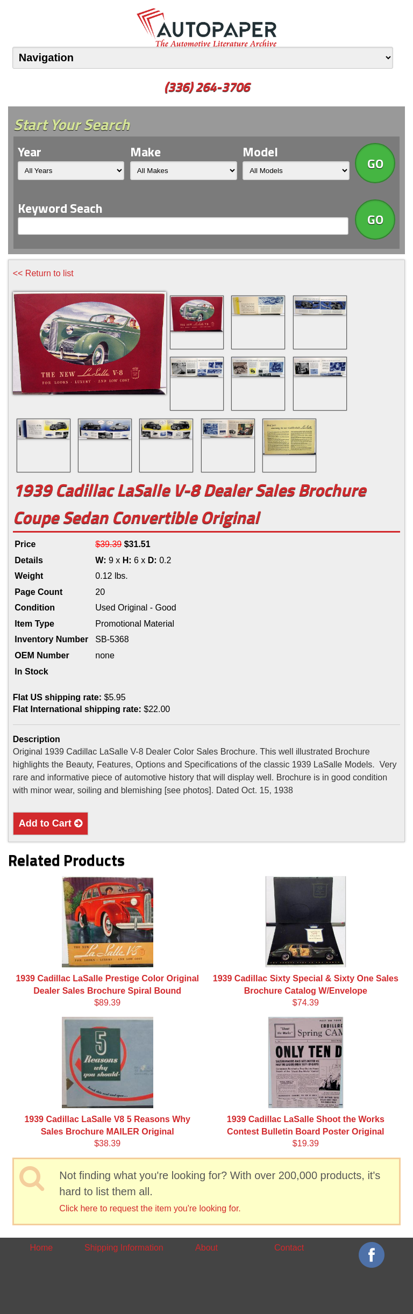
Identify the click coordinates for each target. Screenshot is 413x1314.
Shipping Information (123, 1247)
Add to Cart (50, 823)
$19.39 (305, 1082)
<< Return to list (43, 273)
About (206, 1247)
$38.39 (107, 1082)
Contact (289, 1247)
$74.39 (305, 941)
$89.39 (107, 941)
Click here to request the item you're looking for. (149, 1208)
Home (41, 1247)
